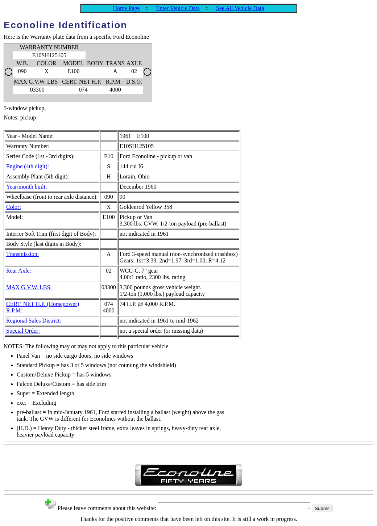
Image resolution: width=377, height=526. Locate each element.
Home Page (126, 8)
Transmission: (22, 254)
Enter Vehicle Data (178, 8)
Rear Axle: (18, 271)
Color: (13, 207)
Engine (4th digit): (27, 166)
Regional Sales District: (33, 320)
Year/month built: (26, 187)
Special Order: (23, 331)
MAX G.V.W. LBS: (29, 287)
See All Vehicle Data (240, 8)
